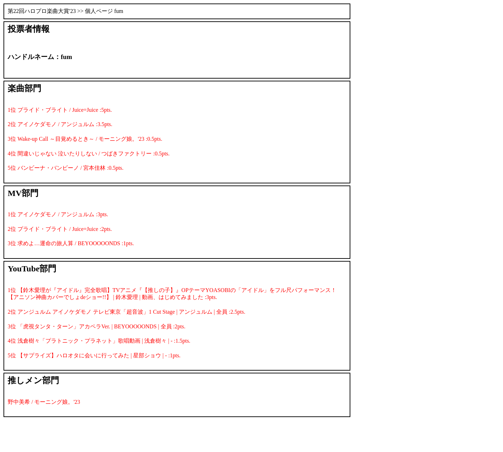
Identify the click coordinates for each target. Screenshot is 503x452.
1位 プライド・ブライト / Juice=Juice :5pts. (60, 110)
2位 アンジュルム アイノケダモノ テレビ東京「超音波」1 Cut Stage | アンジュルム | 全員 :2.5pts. (126, 312)
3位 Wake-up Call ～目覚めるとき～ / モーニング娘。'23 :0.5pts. (85, 139)
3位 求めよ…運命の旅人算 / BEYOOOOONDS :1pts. (71, 243)
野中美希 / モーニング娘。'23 (44, 402)
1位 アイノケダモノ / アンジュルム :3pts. (58, 214)
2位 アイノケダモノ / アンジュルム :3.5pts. (60, 124)
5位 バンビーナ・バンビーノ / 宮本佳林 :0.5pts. (66, 168)
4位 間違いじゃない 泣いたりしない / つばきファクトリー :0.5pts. (89, 153)
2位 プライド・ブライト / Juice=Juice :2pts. (60, 229)
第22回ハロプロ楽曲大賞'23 (42, 11)
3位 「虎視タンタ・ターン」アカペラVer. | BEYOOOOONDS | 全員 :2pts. (96, 326)
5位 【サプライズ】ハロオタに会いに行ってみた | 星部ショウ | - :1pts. (94, 355)
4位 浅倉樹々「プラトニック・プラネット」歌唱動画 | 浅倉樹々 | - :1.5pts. (99, 341)
